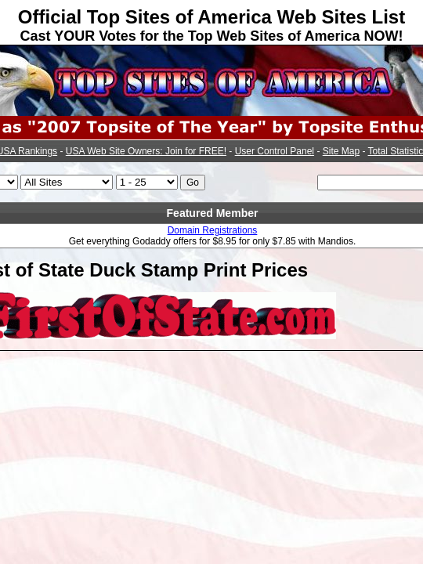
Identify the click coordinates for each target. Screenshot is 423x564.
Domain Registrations (213, 230)
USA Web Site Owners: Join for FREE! (146, 151)
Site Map (341, 151)
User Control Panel (274, 151)
